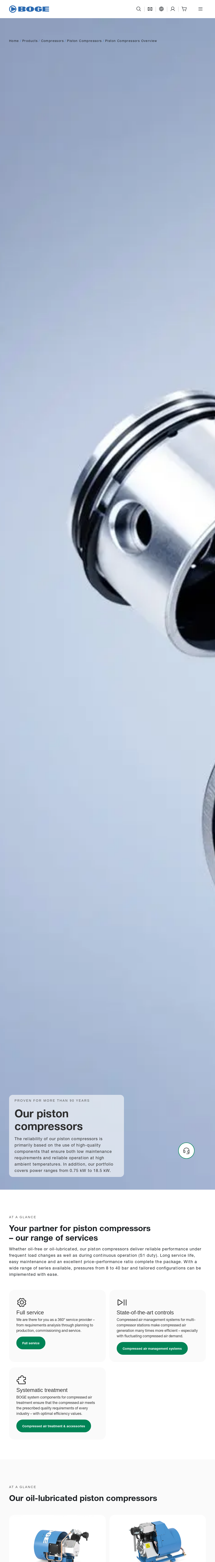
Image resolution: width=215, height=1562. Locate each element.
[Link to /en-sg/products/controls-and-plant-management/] (152, 1348)
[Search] (138, 9)
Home (14, 40)
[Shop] (184, 9)
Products (30, 40)
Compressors (52, 40)
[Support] (172, 9)
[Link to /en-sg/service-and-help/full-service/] (30, 1343)
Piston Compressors (84, 40)
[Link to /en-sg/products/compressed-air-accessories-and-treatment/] (53, 1426)
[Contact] (150, 9)
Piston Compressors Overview (131, 40)
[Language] (161, 9)
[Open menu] (200, 9)
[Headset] (186, 1150)
